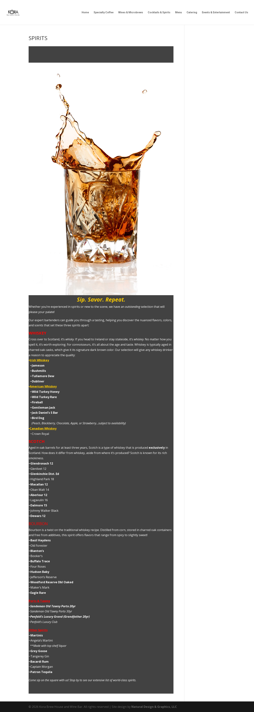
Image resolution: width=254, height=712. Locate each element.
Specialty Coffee (104, 12)
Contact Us (241, 12)
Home (85, 12)
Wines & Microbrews (130, 12)
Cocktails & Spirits (159, 12)
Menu (178, 12)
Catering (192, 12)
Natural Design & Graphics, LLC (154, 707)
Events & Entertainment (216, 12)
